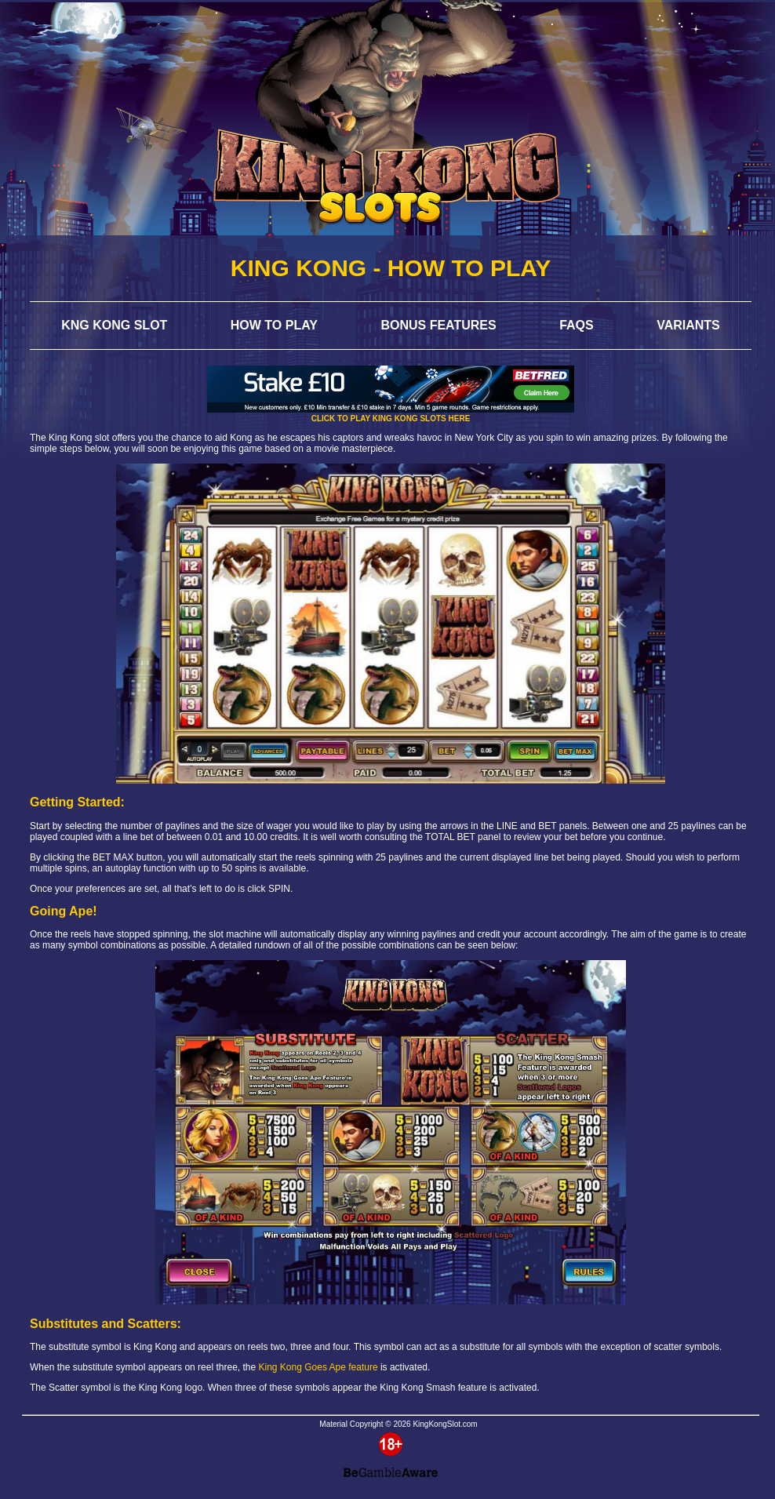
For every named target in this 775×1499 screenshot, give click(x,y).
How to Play (274, 325)
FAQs (576, 325)
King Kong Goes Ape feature (318, 1367)
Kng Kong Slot (114, 325)
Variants (688, 325)
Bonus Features (438, 325)
